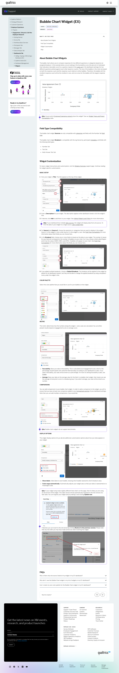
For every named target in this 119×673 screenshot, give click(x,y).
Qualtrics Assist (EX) (20, 59)
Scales (44, 373)
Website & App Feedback (71, 639)
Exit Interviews (68, 631)
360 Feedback (68, 637)
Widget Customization (46, 45)
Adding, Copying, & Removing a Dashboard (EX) (23, 55)
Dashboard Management (22, 62)
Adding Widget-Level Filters (82, 217)
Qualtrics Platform (16, 18)
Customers (99, 608)
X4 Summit (83, 608)
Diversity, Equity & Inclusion (96, 639)
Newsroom (83, 614)
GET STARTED (15, 110)
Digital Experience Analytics (72, 635)
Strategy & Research (16, 20)
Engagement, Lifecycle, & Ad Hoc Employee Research (22, 32)
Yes (97, 593)
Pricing (98, 618)
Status (66, 620)
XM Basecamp (100, 616)
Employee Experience (17, 26)
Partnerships (83, 612)
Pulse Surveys (92, 635)
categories (79, 132)
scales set (80, 66)
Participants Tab (18, 44)
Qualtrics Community (70, 614)
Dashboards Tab (18, 52)
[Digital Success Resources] (107, 1)
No (102, 593)
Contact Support (93, 10)
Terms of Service (82, 664)
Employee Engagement (71, 629)
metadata (94, 139)
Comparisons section (82, 390)
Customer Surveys (93, 629)
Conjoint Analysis (93, 637)
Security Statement (94, 664)
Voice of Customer (93, 633)
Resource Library (101, 614)
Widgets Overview (80, 165)
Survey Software (69, 628)
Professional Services (70, 616)
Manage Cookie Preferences (105, 665)
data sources (70, 221)
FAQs (42, 48)
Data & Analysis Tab (19, 49)
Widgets (17, 64)
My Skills (81, 10)
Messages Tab (18, 46)
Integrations (99, 610)
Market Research (93, 631)
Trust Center (99, 620)
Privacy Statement (22, 639)
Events (98, 612)
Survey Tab (17, 38)
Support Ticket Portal (70, 608)
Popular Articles (69, 644)
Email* (9, 629)
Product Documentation (71, 612)
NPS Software (92, 628)
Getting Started (18, 36)
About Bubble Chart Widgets (48, 39)
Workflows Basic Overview (21, 41)
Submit (11, 643)
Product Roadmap (69, 618)
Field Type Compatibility (47, 42)
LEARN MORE (15, 81)
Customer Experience (17, 23)
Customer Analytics (70, 633)
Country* (9, 631)
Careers (82, 610)
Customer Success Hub (71, 610)
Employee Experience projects (63, 115)
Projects (15, 28)
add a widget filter (77, 223)
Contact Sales (107, 10)
